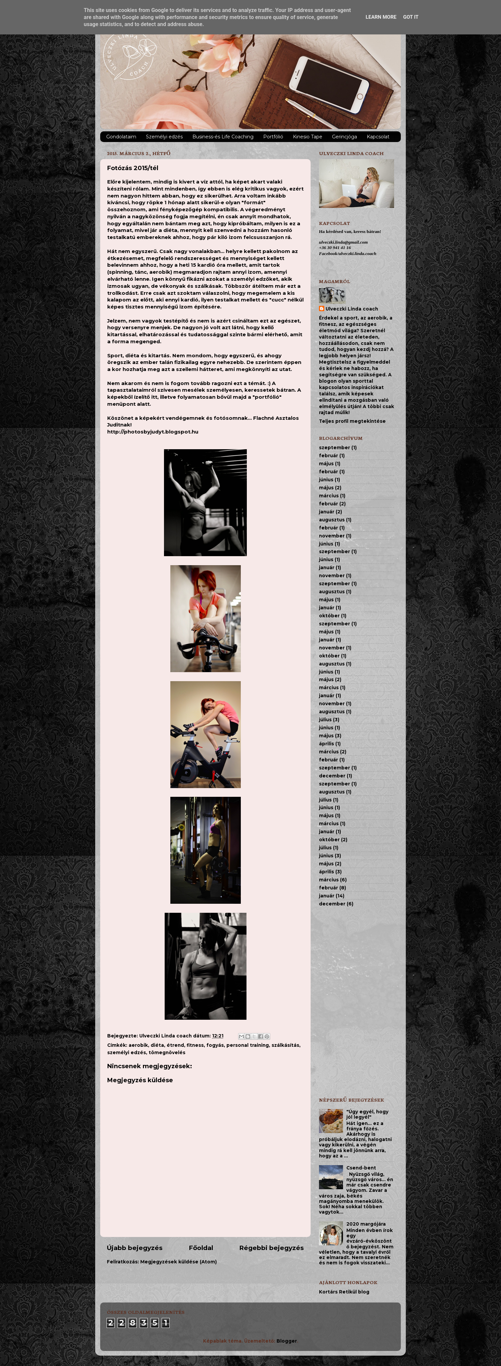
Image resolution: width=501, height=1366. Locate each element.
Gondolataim (121, 137)
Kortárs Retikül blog (344, 1291)
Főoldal (201, 1248)
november (332, 535)
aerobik (138, 1045)
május (326, 463)
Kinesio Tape (307, 137)
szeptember (334, 447)
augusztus (332, 519)
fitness (195, 1045)
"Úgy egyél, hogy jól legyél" (367, 1114)
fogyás (215, 1045)
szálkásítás (285, 1045)
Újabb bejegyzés (135, 1248)
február (328, 455)
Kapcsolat (378, 137)
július (325, 719)
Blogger (287, 1341)
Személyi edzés (164, 137)
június (326, 479)
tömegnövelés (167, 1052)
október (329, 615)
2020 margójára (366, 1224)
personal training (247, 1045)
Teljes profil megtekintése (352, 421)
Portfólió (273, 137)
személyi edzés (126, 1052)
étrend (175, 1045)
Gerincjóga (344, 137)
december (332, 775)
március (329, 495)
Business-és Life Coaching (223, 137)
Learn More (381, 17)
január (326, 511)
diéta (157, 1045)
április (326, 743)
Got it (411, 17)
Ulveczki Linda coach (352, 309)
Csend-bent (361, 1167)
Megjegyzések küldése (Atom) (178, 1261)
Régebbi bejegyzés (271, 1248)
